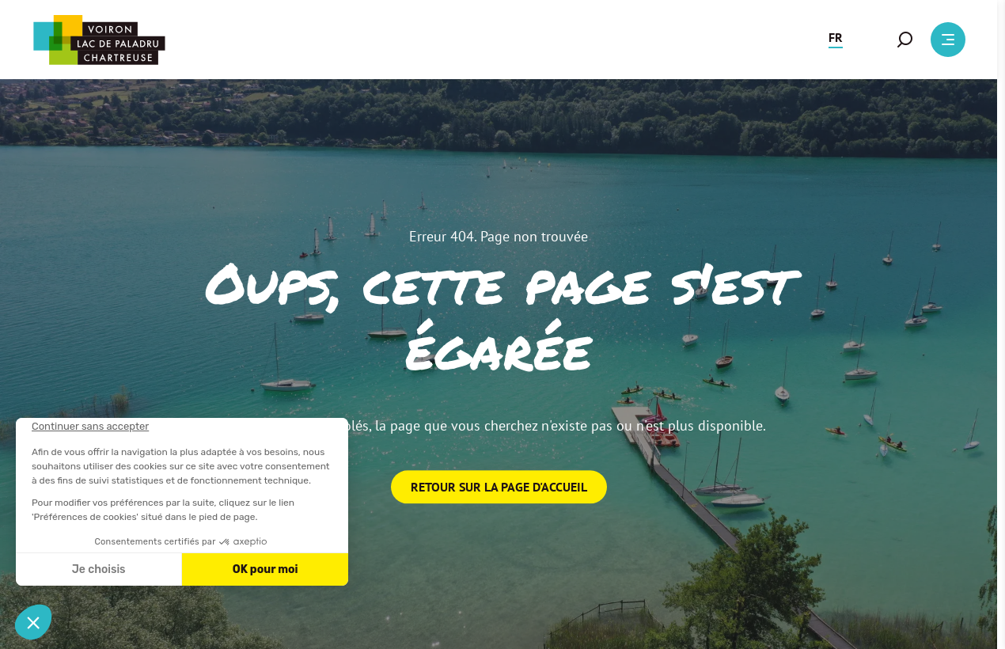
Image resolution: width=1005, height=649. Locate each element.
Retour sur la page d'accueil (499, 487)
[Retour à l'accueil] (99, 40)
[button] (835, 39)
